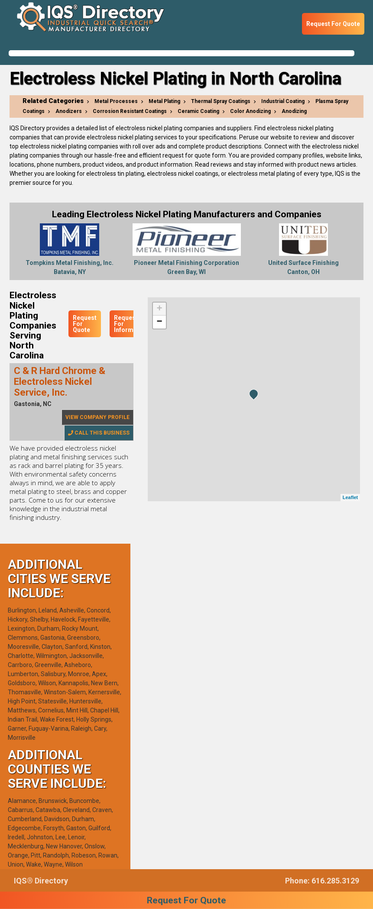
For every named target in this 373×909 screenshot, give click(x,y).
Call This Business (99, 433)
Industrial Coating (283, 101)
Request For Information (131, 323)
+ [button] (159, 309)
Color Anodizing (250, 111)
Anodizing (294, 111)
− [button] (159, 322)
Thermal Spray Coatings (220, 101)
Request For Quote (333, 23)
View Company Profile (97, 417)
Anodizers (68, 111)
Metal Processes (116, 101)
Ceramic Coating (198, 111)
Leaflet (350, 497)
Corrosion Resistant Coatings (130, 111)
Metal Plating (164, 101)
